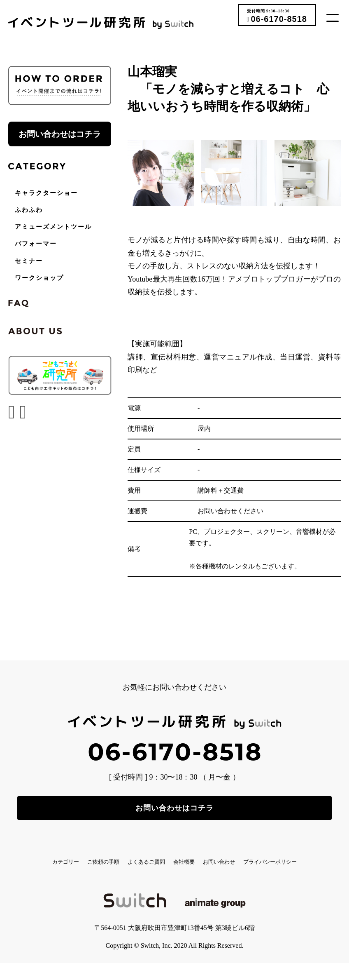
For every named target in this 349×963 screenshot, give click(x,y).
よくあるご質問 (178, 856)
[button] (335, 17)
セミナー (29, 261)
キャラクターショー (46, 193)
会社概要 (235, 856)
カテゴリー (56, 856)
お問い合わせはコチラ (60, 134)
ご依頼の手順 (114, 856)
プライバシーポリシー (174, 862)
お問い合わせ (289, 856)
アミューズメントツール (53, 226)
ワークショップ (39, 278)
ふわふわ (29, 210)
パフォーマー (36, 243)
